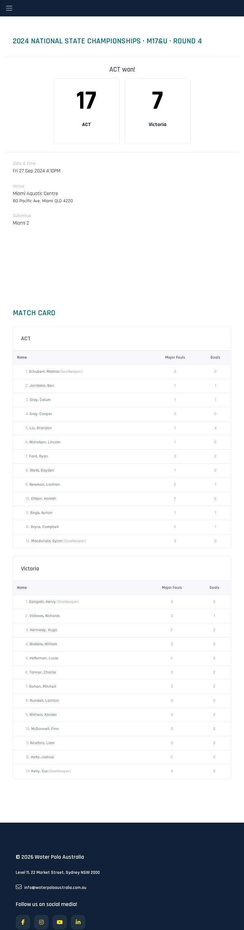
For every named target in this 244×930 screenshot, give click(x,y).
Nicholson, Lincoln (45, 442)
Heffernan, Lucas (44, 658)
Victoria (157, 124)
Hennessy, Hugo (43, 630)
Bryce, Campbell (45, 526)
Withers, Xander (43, 714)
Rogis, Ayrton (41, 512)
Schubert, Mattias (44, 371)
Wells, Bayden (42, 470)
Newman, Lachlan (45, 484)
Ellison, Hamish (43, 498)
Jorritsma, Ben (42, 385)
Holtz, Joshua (42, 757)
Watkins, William (43, 644)
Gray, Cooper (41, 413)
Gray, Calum (40, 399)
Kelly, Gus (40, 771)
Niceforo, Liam (42, 743)
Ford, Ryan (38, 456)
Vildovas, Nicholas (44, 615)
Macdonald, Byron (47, 541)
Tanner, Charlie (43, 672)
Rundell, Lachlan (44, 700)
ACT (86, 124)
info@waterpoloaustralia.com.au (51, 887)
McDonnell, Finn (45, 728)
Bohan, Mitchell (42, 686)
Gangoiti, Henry (43, 601)
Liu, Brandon (41, 428)
